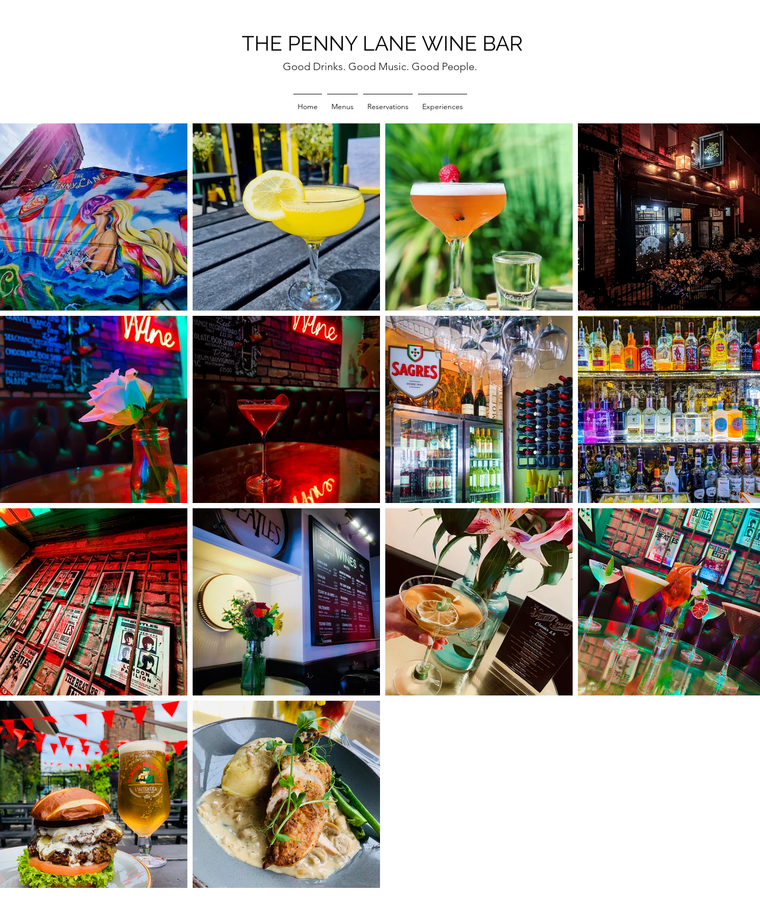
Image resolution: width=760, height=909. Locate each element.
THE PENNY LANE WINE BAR (382, 43)
